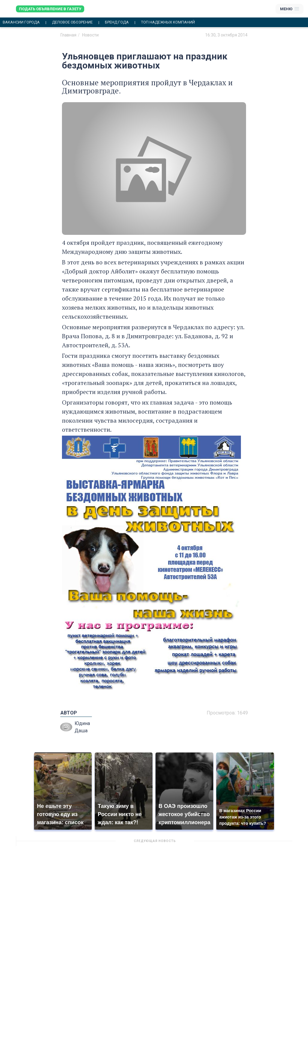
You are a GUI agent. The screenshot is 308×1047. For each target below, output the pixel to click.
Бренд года (117, 22)
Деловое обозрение (72, 22)
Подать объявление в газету (50, 9)
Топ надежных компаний (168, 22)
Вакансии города (21, 22)
